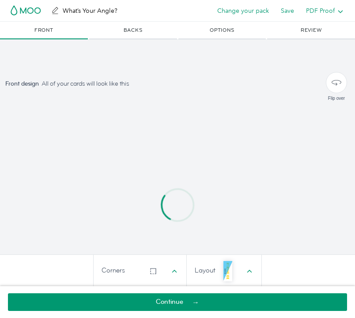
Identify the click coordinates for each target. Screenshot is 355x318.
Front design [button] (22, 84)
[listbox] (322, 10)
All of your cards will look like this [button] (85, 84)
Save (287, 11)
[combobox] (140, 271)
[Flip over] (336, 82)
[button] (44, 30)
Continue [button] (169, 302)
